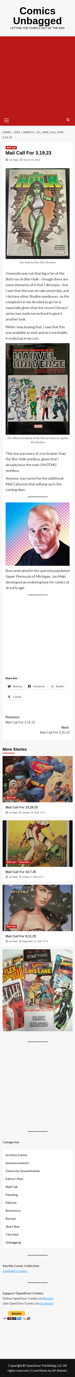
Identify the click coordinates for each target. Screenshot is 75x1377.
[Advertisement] (37, 75)
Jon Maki (13, 159)
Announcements (17, 1163)
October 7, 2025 (30, 877)
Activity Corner (16, 1155)
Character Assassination (23, 1171)
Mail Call (11, 1187)
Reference (13, 1210)
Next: (38, 730)
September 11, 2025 (32, 941)
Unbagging (13, 1242)
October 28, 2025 (30, 812)
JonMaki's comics (15, 1271)
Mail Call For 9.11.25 (21, 936)
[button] (7, 120)
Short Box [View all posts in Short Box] (24, 862)
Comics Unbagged (37, 15)
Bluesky (48, 1298)
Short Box (12, 1226)
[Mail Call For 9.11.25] (38, 908)
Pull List (11, 1202)
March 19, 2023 (31, 159)
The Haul (12, 1234)
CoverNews (39, 1370)
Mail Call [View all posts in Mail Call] (11, 147)
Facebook (46, 1303)
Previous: (38, 720)
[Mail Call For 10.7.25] (38, 843)
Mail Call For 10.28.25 (22, 807)
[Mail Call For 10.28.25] (38, 779)
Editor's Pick (14, 1179)
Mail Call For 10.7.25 (21, 872)
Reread (11, 1218)
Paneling (12, 1194)
